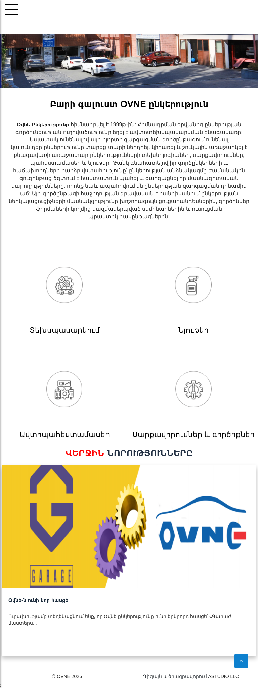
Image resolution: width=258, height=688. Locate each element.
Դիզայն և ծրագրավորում (175, 676)
